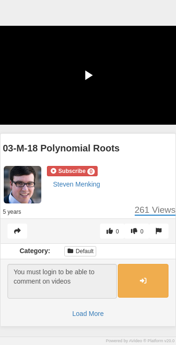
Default (80, 251)
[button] (72, 171)
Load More (88, 313)
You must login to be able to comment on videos (62, 281)
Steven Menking (76, 184)
